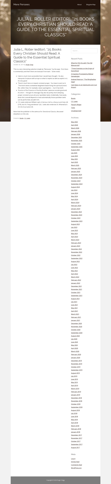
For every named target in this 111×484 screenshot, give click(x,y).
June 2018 (74, 417)
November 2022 (76, 252)
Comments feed (76, 465)
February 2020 (76, 354)
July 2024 (74, 190)
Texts (73, 108)
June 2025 (74, 156)
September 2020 (76, 333)
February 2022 (76, 280)
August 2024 (75, 187)
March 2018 (75, 426)
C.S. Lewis (27, 118)
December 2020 (76, 323)
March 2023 (75, 240)
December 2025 (76, 137)
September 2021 (76, 296)
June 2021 (74, 305)
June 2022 (74, 268)
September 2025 (76, 147)
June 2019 (74, 379)
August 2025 (75, 150)
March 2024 (75, 203)
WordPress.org (76, 468)
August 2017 (75, 448)
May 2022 (74, 271)
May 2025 (74, 159)
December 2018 (76, 398)
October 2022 (75, 255)
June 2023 (74, 230)
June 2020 (74, 342)
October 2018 (75, 404)
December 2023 (76, 212)
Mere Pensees (21, 4)
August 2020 (75, 336)
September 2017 (76, 444)
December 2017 (76, 435)
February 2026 (76, 131)
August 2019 (75, 373)
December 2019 (76, 361)
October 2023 (75, 218)
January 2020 (75, 358)
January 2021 (75, 320)
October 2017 (75, 441)
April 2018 (74, 423)
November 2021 (76, 289)
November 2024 (76, 178)
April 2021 (74, 311)
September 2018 (76, 407)
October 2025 (75, 144)
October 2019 (75, 367)
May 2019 (74, 382)
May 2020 (74, 345)
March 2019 (75, 389)
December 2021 (76, 286)
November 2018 (76, 401)
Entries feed (75, 462)
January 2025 (75, 172)
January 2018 (75, 432)
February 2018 (76, 429)
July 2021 (74, 302)
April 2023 (74, 237)
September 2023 (76, 221)
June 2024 (74, 193)
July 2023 (74, 227)
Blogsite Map (90, 5)
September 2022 (76, 258)
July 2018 (74, 413)
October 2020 (75, 330)
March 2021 (75, 314)
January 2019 (75, 395)
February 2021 (76, 317)
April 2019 (74, 386)
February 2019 (76, 392)
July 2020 (74, 339)
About (79, 5)
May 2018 (74, 420)
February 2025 (76, 168)
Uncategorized (76, 111)
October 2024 (75, 181)
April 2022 (74, 274)
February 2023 (76, 243)
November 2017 (76, 438)
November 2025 (76, 141)
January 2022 (75, 283)
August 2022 (75, 261)
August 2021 (75, 299)
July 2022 (74, 265)
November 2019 (76, 364)
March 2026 (75, 128)
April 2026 (74, 125)
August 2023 (75, 224)
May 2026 (74, 122)
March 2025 (75, 165)
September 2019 (76, 370)
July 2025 (74, 153)
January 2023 (75, 246)
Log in (73, 459)
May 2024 (74, 196)
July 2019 (74, 376)
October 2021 (75, 292)
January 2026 (75, 134)
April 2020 (74, 348)
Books (22, 118)
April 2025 (74, 162)
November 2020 (76, 327)
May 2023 (74, 234)
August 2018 (75, 410)
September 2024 (76, 184)
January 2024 (75, 209)
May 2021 (74, 308)
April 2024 (74, 199)
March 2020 (75, 351)
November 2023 (76, 215)
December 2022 (76, 249)
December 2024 (76, 175)
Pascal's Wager (76, 105)
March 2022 (75, 277)
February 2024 (76, 206)
